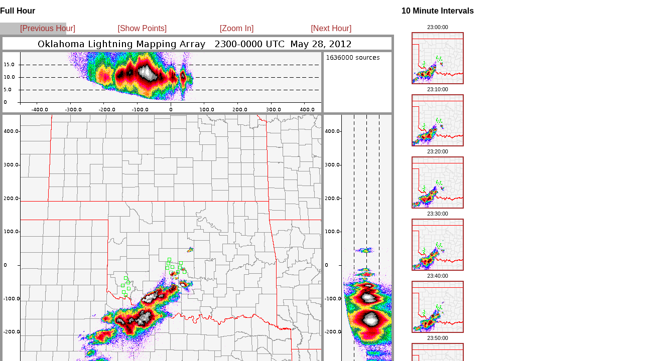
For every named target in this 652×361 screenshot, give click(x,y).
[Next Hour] (331, 28)
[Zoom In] (237, 28)
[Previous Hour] (47, 28)
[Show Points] (142, 28)
